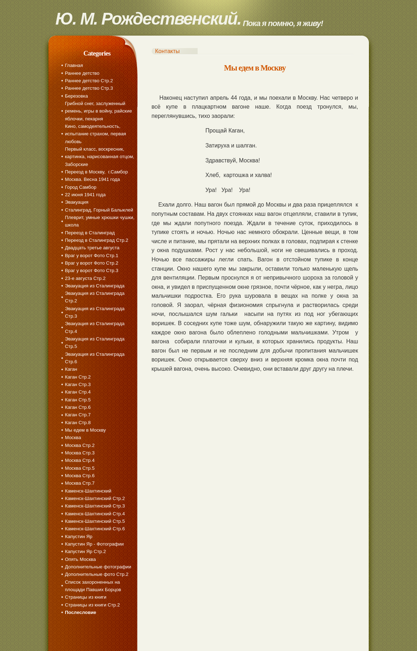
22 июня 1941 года (85, 194)
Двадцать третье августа (92, 247)
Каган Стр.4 (77, 392)
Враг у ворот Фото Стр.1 (91, 255)
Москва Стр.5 (79, 468)
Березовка (76, 96)
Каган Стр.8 (77, 422)
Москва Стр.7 (79, 483)
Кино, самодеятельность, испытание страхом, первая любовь (95, 134)
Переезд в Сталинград (90, 232)
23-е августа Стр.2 (85, 278)
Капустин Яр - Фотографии (94, 544)
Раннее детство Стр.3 (89, 88)
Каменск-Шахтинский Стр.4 (95, 513)
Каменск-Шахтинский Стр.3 (95, 506)
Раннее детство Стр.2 (89, 80)
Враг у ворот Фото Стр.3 (91, 270)
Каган (71, 369)
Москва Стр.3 (79, 452)
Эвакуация (76, 202)
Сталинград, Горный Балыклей (99, 210)
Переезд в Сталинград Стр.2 (96, 240)
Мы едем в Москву (85, 430)
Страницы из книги (85, 597)
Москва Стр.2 (79, 445)
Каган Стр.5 (77, 399)
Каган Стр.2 (77, 377)
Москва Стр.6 (79, 475)
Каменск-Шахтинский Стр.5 (95, 521)
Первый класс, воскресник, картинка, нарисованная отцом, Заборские (99, 156)
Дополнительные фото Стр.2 (97, 574)
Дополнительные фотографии (98, 566)
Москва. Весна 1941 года (92, 179)
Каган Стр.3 (77, 384)
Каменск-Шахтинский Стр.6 (95, 528)
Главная (74, 65)
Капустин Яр (78, 536)
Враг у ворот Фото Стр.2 (91, 263)
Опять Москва (80, 559)
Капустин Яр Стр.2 (85, 551)
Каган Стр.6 (77, 407)
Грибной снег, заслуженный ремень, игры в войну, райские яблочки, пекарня (98, 111)
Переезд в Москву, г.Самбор (96, 172)
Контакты (167, 51)
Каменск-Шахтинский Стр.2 (95, 498)
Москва (73, 437)
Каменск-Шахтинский (88, 491)
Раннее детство (82, 73)
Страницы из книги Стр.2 (92, 605)
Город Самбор (80, 187)
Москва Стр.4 (79, 460)
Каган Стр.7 (77, 414)
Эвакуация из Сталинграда (95, 285)
